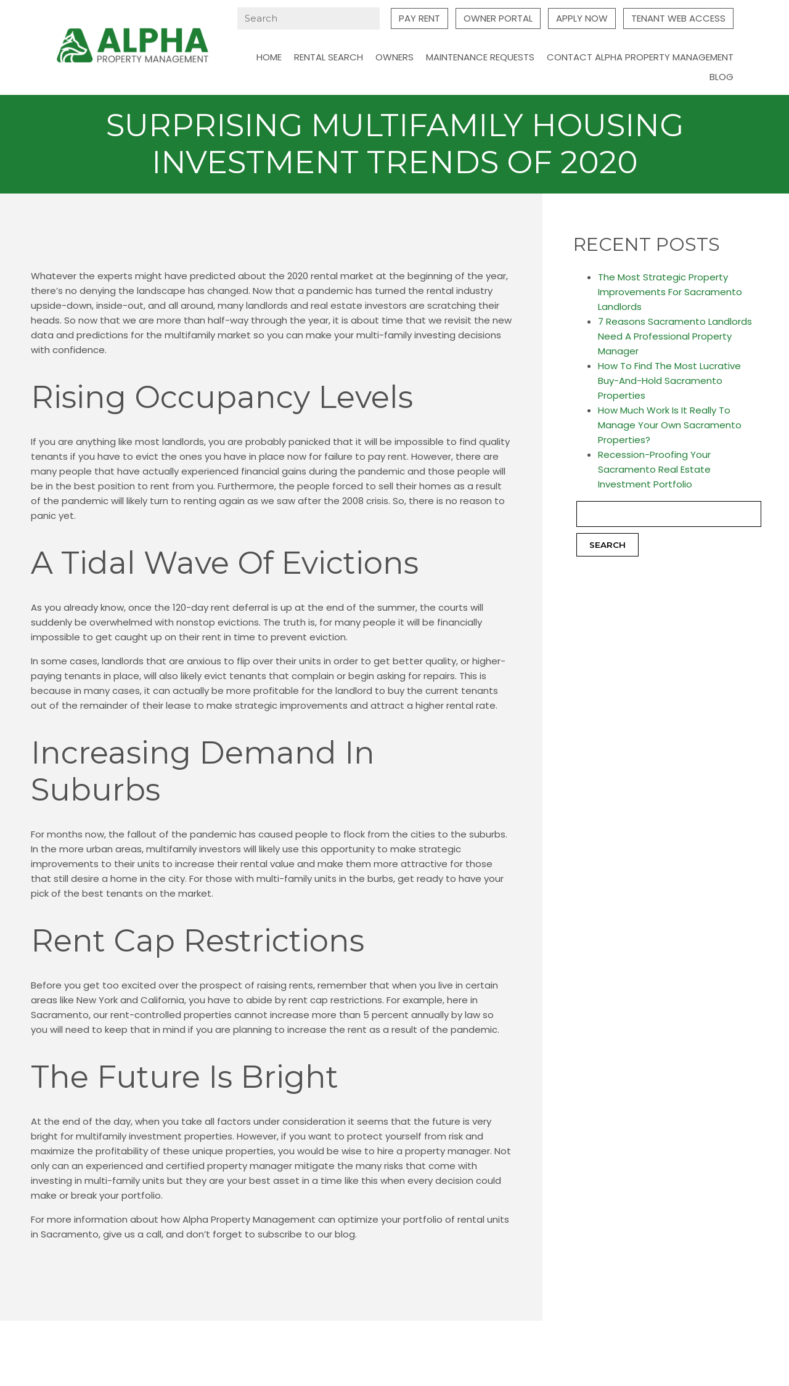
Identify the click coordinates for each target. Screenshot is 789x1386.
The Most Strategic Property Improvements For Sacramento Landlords (670, 292)
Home (269, 57)
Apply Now (582, 18)
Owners (394, 57)
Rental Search (328, 57)
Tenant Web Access (678, 18)
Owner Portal (498, 18)
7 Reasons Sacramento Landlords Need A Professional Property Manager (675, 336)
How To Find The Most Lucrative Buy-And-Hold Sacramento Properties (669, 380)
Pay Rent (419, 18)
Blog (721, 76)
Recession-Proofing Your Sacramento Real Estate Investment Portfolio (654, 469)
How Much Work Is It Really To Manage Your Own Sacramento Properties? (670, 425)
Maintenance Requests (480, 57)
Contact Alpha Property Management (640, 57)
